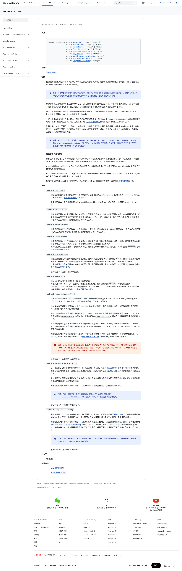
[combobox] (125, 3)
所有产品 (117, 555)
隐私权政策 (63, 538)
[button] (14, 34)
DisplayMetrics (58, 472)
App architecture (12, 11)
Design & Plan (62, 24)
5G (60, 542)
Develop (65, 3)
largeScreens (78, 49)
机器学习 (62, 527)
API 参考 (136, 531)
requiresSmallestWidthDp (84, 56)
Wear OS (86, 527)
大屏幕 (85, 524)
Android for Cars (89, 535)
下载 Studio (137, 535)
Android (37, 524)
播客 (35, 546)
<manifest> (52, 73)
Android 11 (112, 538)
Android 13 (112, 531)
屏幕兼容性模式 (93, 122)
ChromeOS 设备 (89, 531)
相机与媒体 (63, 535)
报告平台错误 (162, 524)
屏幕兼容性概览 (76, 96)
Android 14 (112, 527)
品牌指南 (53, 565)
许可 (46, 565)
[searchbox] (15, 20)
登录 (177, 3)
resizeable (78, 42)
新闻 (35, 538)
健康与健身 (63, 531)
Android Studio (166, 3)
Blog (100, 3)
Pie (109, 546)
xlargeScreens (79, 51)
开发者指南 (137, 527)
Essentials (28, 3)
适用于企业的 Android (42, 527)
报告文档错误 (162, 527)
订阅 (156, 565)
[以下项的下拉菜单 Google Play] (90, 3)
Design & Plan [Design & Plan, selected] (47, 3)
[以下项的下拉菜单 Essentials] (36, 3)
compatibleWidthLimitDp (83, 58)
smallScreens (78, 44)
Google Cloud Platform (101, 555)
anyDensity (78, 54)
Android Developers (48, 24)
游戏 (60, 524)
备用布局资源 (72, 111)
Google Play (82, 3)
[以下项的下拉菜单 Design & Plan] (56, 3)
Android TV (87, 538)
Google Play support (164, 531)
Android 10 (112, 542)
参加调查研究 (162, 535)
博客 (35, 542)
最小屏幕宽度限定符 (90, 337)
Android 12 (112, 535)
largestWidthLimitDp (82, 61)
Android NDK (137, 538)
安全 (35, 531)
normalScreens (79, 47)
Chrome (74, 555)
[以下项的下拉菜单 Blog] (105, 3)
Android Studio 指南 (140, 524)
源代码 (36, 535)
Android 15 (112, 524)
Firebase (84, 555)
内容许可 (59, 483)
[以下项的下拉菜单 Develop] (71, 3)
